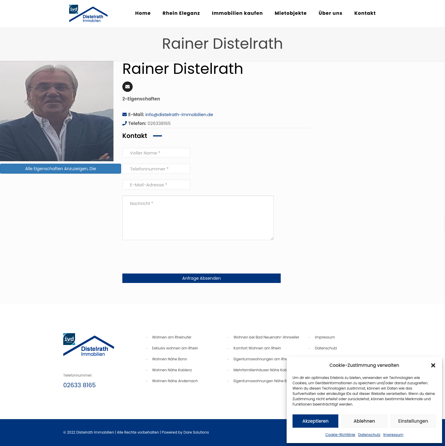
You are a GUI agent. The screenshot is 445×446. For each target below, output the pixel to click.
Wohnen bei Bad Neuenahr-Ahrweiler (266, 337)
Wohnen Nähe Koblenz (172, 369)
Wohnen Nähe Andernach (175, 380)
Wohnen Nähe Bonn (169, 359)
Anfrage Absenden (201, 278)
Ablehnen (364, 421)
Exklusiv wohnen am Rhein (175, 348)
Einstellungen (413, 421)
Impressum (393, 434)
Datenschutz (369, 434)
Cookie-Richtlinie (340, 434)
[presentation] (167, 257)
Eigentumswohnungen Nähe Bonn (263, 380)
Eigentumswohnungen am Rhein (262, 359)
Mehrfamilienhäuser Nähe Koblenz (263, 369)
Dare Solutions (196, 432)
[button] (433, 365)
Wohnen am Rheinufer (171, 337)
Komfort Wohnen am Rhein (257, 348)
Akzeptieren (315, 421)
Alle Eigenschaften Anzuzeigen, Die (60, 169)
